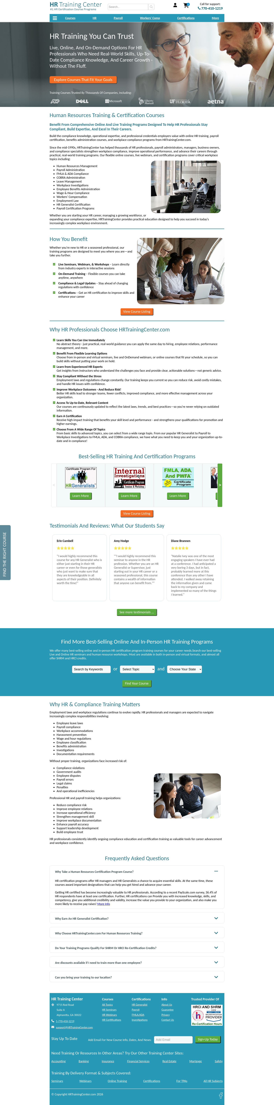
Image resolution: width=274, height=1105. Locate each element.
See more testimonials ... (137, 612)
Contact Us (167, 1020)
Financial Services (138, 1061)
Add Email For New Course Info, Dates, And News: (120, 1040)
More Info (103, 904)
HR (95, 18)
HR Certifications (111, 1020)
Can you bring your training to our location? (136, 977)
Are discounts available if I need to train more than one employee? (136, 962)
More (215, 18)
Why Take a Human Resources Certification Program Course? (136, 871)
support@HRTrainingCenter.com (74, 1027)
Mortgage (195, 1061)
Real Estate (169, 1061)
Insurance (108, 1061)
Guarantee (167, 1009)
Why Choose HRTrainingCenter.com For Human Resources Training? (136, 933)
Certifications (186, 18)
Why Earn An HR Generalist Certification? (136, 918)
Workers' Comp (150, 18)
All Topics (107, 1004)
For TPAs (181, 1081)
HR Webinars (109, 1014)
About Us (166, 1004)
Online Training (117, 1081)
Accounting (58, 1061)
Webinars (85, 1081)
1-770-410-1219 (65, 1021)
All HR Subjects (213, 1081)
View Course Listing (136, 311)
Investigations (139, 1020)
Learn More (81, 496)
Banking (84, 1061)
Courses (70, 18)
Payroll (118, 18)
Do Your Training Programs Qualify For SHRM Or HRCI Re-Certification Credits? (136, 947)
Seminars (57, 1081)
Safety (219, 1061)
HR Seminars (109, 1009)
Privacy (165, 1014)
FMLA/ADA (138, 1014)
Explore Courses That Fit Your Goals (83, 79)
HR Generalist (139, 1004)
